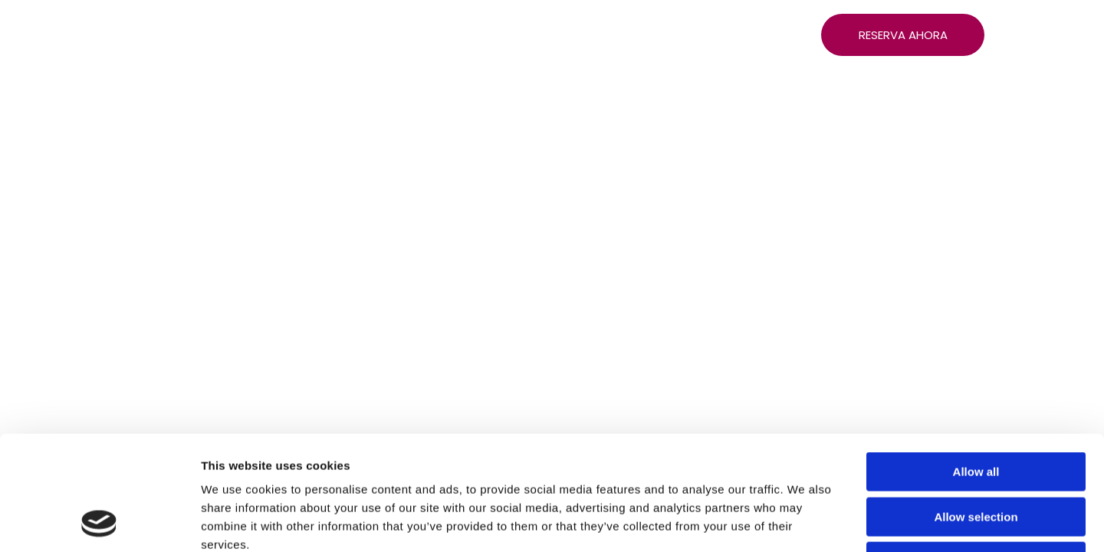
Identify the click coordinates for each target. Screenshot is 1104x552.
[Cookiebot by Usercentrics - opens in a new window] (99, 522)
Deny (976, 454)
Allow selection (975, 409)
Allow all (976, 364)
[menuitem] (189, 38)
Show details (804, 521)
